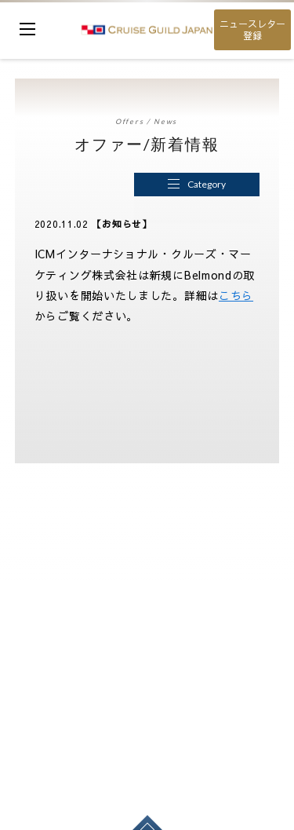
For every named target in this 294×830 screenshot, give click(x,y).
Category (197, 184)
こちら (236, 295)
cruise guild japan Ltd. (147, 29)
